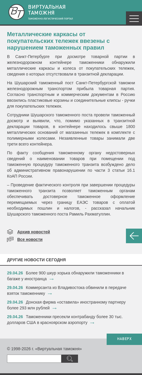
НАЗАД (134, 236)
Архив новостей (33, 231)
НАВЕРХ (124, 339)
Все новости (30, 239)
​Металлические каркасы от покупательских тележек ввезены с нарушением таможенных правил (58, 41)
